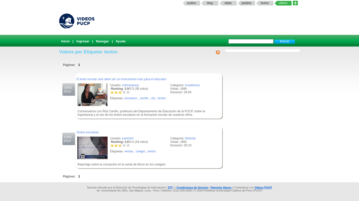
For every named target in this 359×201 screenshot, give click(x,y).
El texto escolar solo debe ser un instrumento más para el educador (121, 79)
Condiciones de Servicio (192, 187)
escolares (130, 98)
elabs (228, 3)
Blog (210, 3)
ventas (128, 151)
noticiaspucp (130, 85)
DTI (170, 187)
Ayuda (120, 41)
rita (153, 98)
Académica (192, 85)
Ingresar (82, 41)
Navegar (102, 41)
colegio (140, 151)
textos (265, 3)
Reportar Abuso (221, 187)
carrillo (144, 98)
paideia (246, 3)
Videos (283, 3)
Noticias (190, 138)
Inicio (65, 41)
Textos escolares (87, 132)
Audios (191, 3)
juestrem (128, 138)
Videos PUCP (263, 187)
